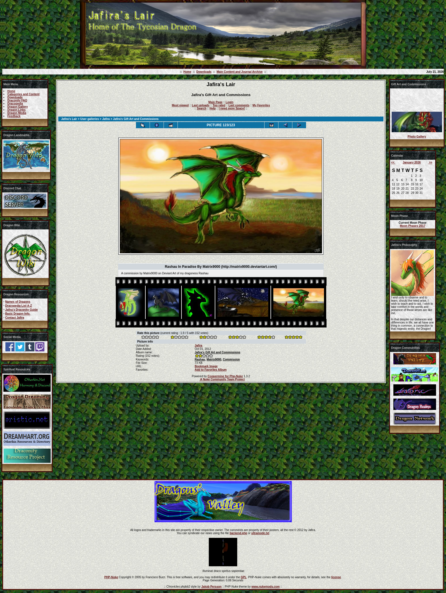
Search (201, 108)
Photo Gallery (417, 136)
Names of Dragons (17, 301)
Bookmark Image (206, 366)
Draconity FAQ (17, 100)
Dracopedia (15, 103)
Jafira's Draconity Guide (21, 309)
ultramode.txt (260, 533)
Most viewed (180, 105)
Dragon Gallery (17, 106)
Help (212, 108)
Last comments (238, 105)
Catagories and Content (23, 94)
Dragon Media (16, 113)
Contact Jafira (14, 317)
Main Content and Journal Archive (239, 71)
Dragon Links (16, 109)
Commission (231, 359)
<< (393, 162)
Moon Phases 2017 (412, 225)
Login (229, 102)
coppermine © (378, 389)
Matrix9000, (214, 359)
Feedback (13, 116)
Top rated (218, 105)
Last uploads (201, 105)
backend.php (238, 533)
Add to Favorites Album (210, 369)
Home (187, 71)
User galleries (89, 119)
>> (430, 162)
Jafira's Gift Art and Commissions (217, 352)
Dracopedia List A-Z (18, 305)
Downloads (203, 71)
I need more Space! (232, 108)
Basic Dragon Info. (17, 313)
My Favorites (261, 105)
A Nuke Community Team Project (222, 379)
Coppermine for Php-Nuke (225, 376)
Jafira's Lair (69, 119)
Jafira (106, 119)
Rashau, (200, 359)
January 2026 (412, 162)
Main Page (215, 102)
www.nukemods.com (265, 586)
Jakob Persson (211, 586)
